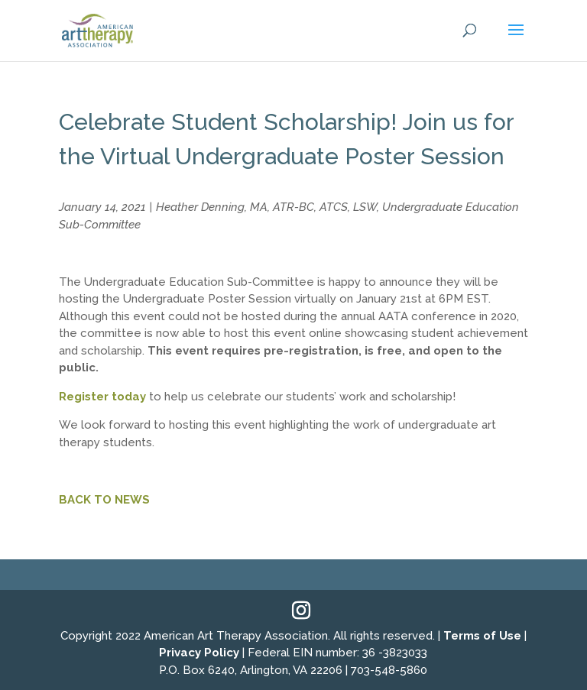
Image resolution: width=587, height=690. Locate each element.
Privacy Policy (199, 652)
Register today (102, 396)
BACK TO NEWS (104, 500)
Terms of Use (482, 636)
